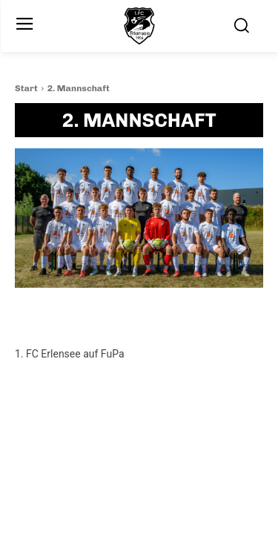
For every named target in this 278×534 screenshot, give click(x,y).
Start (26, 88)
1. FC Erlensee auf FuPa (70, 354)
